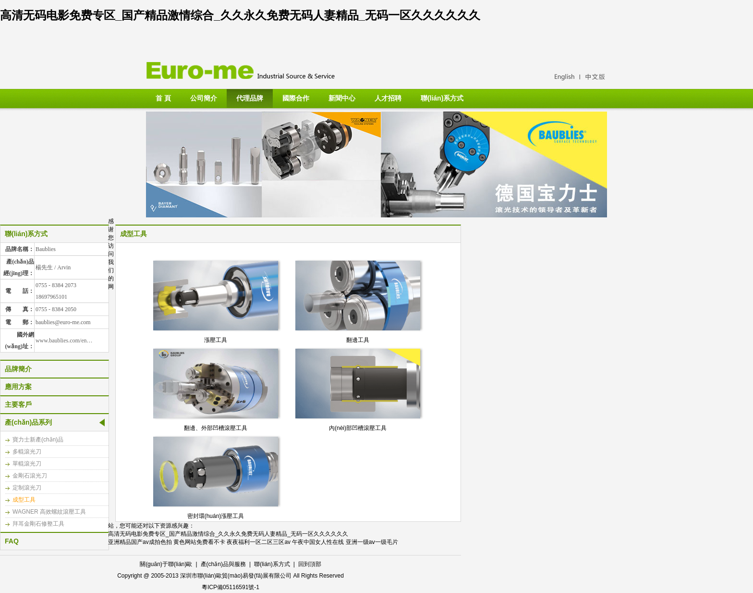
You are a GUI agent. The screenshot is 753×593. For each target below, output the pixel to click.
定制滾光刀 (26, 487)
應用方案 (18, 387)
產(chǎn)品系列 (28, 422)
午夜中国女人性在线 (318, 542)
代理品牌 (249, 98)
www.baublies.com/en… (64, 340)
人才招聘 (388, 98)
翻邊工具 (357, 340)
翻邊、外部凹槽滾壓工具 (215, 428)
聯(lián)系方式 (442, 98)
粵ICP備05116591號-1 (230, 587)
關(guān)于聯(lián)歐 (166, 564)
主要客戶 (18, 404)
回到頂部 (309, 564)
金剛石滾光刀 (29, 475)
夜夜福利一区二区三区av (259, 542)
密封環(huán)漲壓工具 (215, 516)
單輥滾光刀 (26, 463)
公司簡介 (203, 98)
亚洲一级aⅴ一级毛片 (372, 542)
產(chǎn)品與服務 (223, 564)
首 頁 (163, 98)
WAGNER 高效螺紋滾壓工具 (49, 511)
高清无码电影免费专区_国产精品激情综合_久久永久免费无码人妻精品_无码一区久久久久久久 (240, 15)
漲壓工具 (215, 340)
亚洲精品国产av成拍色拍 (140, 542)
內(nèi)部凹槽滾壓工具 (358, 428)
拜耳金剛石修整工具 (38, 523)
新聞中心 (341, 98)
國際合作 (295, 98)
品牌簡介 (18, 369)
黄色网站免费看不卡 (199, 542)
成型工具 (24, 499)
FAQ (12, 541)
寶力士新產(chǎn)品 (37, 439)
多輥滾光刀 (26, 451)
